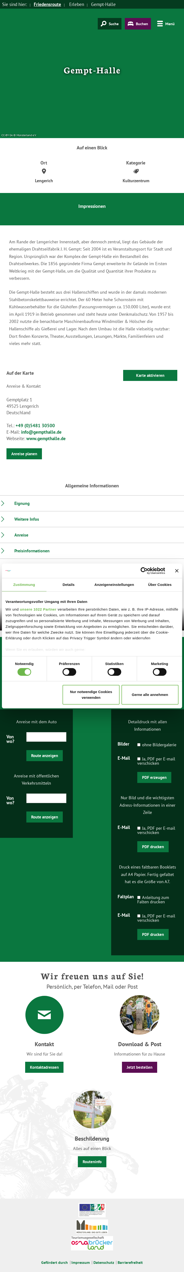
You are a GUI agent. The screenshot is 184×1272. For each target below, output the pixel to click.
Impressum (80, 1262)
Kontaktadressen (44, 1067)
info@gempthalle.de (41, 432)
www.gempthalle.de (46, 438)
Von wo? (10, 739)
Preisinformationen (32, 551)
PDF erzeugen (154, 777)
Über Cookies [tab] (160, 585)
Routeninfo (92, 1161)
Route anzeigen (44, 755)
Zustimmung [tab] (24, 585)
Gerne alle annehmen (150, 695)
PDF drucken (153, 846)
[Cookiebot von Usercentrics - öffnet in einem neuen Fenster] (144, 570)
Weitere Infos (26, 519)
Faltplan (126, 896)
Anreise (21, 535)
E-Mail (124, 757)
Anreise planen (24, 453)
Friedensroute (47, 4)
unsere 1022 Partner (38, 609)
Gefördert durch (54, 1262)
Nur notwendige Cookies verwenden (91, 695)
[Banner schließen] (176, 570)
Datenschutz (103, 1262)
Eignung (22, 503)
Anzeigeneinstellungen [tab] (114, 585)
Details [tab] (69, 585)
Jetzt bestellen (139, 1067)
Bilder (123, 743)
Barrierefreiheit (130, 1262)
